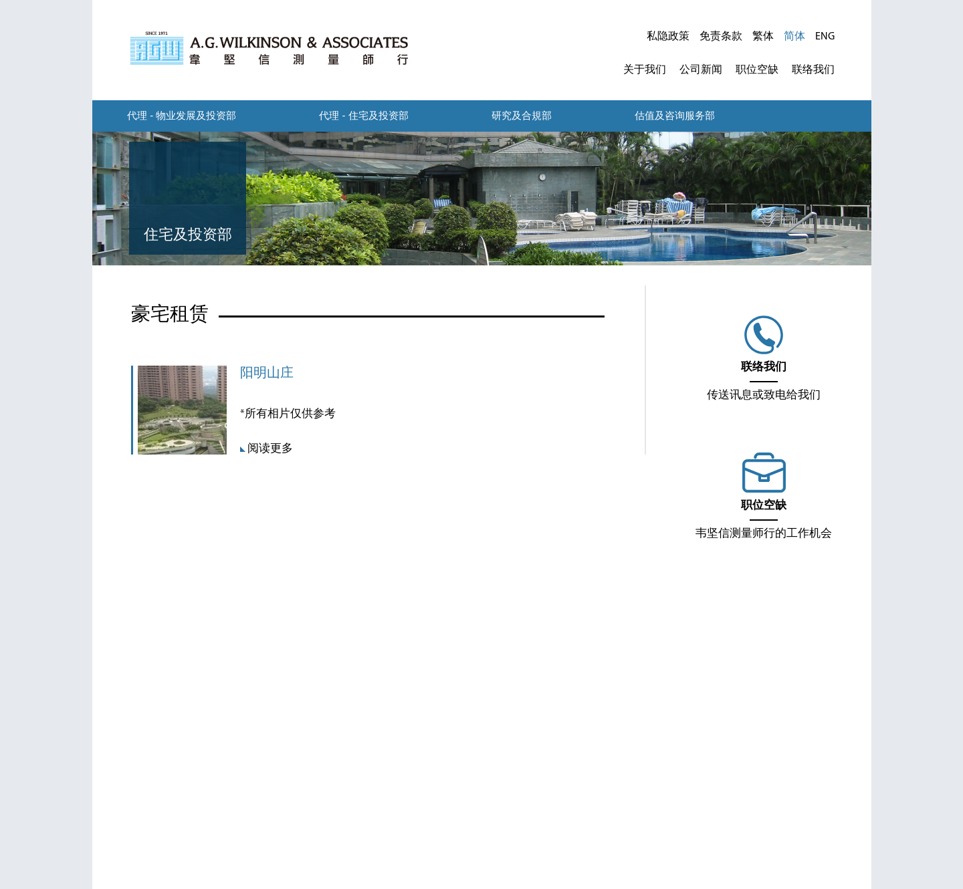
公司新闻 (700, 70)
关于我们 (644, 70)
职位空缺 (757, 70)
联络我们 (813, 70)
